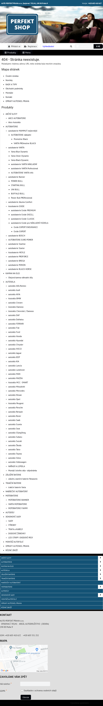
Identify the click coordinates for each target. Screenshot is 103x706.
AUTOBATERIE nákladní (21, 134)
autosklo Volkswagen (17, 462)
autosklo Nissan (15, 395)
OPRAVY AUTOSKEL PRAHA (17, 101)
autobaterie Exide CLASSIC (23, 218)
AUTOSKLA (10, 281)
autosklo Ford (14, 332)
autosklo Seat (14, 428)
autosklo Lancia (15, 365)
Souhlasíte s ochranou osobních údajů (40, 690)
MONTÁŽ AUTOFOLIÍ (14, 541)
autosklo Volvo (14, 458)
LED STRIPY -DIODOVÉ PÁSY (20, 537)
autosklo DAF (14, 315)
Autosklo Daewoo (15, 306)
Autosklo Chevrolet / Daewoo (21, 311)
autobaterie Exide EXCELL (22, 214)
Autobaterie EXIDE (16, 206)
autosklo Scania (15, 424)
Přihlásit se (14, 46)
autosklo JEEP (14, 357)
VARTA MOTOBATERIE (17, 504)
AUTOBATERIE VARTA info (22, 172)
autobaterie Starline (17, 244)
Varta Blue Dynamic (19, 151)
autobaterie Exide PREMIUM (23, 210)
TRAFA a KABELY (15, 529)
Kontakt (9, 97)
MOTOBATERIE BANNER (18, 499)
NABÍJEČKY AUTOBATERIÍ (16, 491)
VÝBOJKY (12, 525)
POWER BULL (17, 181)
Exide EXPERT (20, 231)
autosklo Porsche (15, 407)
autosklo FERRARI (16, 323)
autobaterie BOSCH (16, 235)
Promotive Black (21, 139)
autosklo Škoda (14, 445)
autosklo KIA (13, 361)
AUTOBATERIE (12, 126)
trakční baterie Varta (17, 487)
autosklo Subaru (15, 436)
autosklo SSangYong (17, 432)
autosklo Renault (15, 411)
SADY (10, 520)
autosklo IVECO (15, 348)
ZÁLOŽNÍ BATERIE (13, 474)
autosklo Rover (14, 416)
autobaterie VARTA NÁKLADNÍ (24, 164)
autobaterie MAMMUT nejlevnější (22, 130)
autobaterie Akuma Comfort (20, 202)
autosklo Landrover (16, 369)
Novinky (9, 80)
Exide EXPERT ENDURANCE (26, 227)
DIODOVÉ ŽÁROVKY (17, 533)
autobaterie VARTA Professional (24, 168)
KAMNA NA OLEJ (13, 273)
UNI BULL (15, 189)
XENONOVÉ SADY (13, 516)
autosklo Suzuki (15, 441)
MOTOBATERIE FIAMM (18, 508)
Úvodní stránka (12, 76)
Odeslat (26, 697)
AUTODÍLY (10, 512)
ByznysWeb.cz (95, 702)
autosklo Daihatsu (16, 319)
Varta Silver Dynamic (20, 155)
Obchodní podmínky (14, 88)
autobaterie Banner (16, 176)
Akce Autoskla (14, 122)
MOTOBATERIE (12, 495)
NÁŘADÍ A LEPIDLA (16, 466)
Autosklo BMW (14, 298)
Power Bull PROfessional (21, 197)
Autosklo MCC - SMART (18, 382)
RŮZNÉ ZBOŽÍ (12, 550)
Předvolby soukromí (8, 702)
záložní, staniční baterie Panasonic (23, 478)
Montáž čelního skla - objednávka (22, 470)
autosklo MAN (14, 374)
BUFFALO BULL (18, 193)
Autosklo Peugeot (15, 403)
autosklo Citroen (15, 302)
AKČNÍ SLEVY (11, 114)
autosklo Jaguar (14, 353)
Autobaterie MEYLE (16, 252)
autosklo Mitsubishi (16, 386)
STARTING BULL (18, 185)
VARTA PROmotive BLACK (25, 143)
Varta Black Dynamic (20, 160)
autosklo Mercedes (16, 390)
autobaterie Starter (16, 248)
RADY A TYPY (11, 84)
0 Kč (98, 46)
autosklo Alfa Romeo (17, 285)
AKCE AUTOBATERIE (17, 118)
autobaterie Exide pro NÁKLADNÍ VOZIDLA (29, 222)
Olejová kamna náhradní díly (20, 277)
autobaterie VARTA (16, 147)
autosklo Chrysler (15, 344)
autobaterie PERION (17, 265)
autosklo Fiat (13, 327)
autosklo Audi (14, 290)
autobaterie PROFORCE (18, 256)
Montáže (9, 92)
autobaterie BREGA (16, 260)
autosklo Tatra (14, 449)
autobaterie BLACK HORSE (20, 269)
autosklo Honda (15, 336)
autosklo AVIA (14, 294)
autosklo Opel (14, 399)
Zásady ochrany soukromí (29, 702)
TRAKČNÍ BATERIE (13, 483)
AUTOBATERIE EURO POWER (20, 239)
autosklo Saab (14, 420)
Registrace (30, 46)
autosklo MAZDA (15, 378)
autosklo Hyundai (15, 340)
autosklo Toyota (15, 453)
